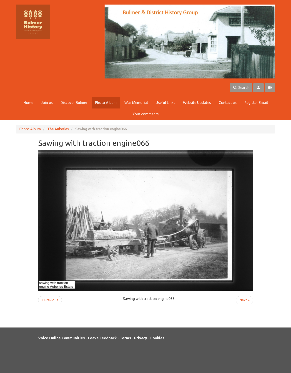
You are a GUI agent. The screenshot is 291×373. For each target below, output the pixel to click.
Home (28, 103)
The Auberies (58, 129)
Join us (47, 103)
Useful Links (165, 103)
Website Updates (197, 103)
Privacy (140, 338)
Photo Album (106, 103)
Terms (125, 338)
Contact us (228, 103)
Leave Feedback (102, 338)
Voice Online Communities (61, 338)
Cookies (157, 338)
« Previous (50, 300)
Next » (244, 300)
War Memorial (136, 103)
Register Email (256, 103)
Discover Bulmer (73, 103)
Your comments (146, 114)
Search (241, 88)
